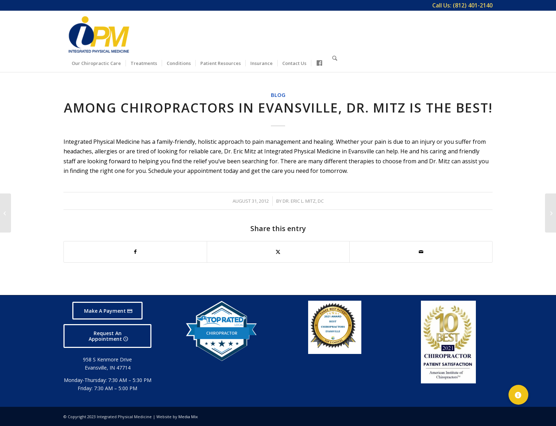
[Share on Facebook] (135, 251)
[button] (518, 395)
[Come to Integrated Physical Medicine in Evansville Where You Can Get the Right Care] (550, 213)
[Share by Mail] (421, 251)
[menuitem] (461, 5)
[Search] (335, 62)
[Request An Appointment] (107, 336)
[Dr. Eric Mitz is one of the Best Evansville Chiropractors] (5, 213)
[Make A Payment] (107, 311)
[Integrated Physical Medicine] (99, 34)
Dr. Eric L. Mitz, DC (303, 201)
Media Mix (188, 416)
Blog (278, 95)
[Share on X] (278, 251)
